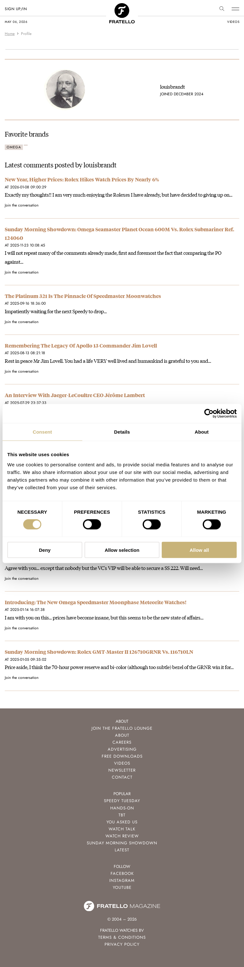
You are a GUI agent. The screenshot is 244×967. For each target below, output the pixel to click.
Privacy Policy (122, 944)
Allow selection (122, 549)
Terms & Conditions (122, 937)
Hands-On (122, 808)
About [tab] (202, 432)
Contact (122, 777)
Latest (122, 850)
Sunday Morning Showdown (122, 843)
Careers (122, 742)
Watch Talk (122, 829)
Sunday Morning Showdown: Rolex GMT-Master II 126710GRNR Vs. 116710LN (99, 651)
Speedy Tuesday (122, 801)
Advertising (122, 749)
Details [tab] (122, 432)
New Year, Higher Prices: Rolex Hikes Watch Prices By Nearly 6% (82, 179)
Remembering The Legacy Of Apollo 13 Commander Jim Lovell (81, 345)
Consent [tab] (42, 432)
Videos (122, 763)
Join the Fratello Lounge (122, 728)
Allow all (199, 549)
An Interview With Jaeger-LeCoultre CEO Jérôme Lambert (75, 395)
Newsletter (122, 770)
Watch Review (122, 836)
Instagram (122, 880)
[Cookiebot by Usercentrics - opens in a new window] (209, 413)
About (122, 735)
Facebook (122, 873)
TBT (122, 815)
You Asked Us (122, 822)
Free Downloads (122, 756)
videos (233, 21)
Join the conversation (21, 205)
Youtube (122, 887)
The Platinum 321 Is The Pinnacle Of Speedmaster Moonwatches (83, 296)
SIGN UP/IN (16, 9)
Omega (14, 147)
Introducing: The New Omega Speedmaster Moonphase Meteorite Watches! (95, 602)
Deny (45, 549)
